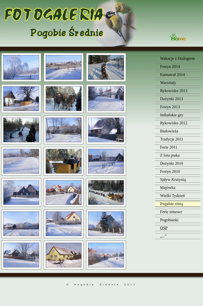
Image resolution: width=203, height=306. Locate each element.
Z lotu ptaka (170, 155)
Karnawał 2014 (172, 74)
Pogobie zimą (171, 204)
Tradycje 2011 (171, 139)
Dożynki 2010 (171, 163)
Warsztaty (168, 82)
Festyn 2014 (170, 66)
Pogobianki (169, 220)
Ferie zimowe (171, 212)
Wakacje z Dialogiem (177, 58)
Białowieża (169, 131)
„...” (163, 236)
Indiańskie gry (171, 115)
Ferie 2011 (168, 147)
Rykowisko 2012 (173, 123)
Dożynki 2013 (171, 99)
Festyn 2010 (170, 171)
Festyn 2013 (170, 107)
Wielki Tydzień (172, 195)
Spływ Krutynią (173, 179)
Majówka (167, 187)
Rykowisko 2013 (173, 91)
